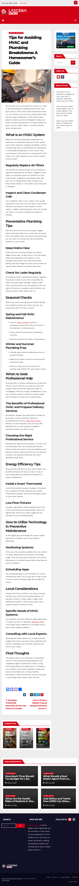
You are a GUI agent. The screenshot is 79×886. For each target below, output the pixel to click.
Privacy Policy (73, 882)
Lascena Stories (10, 773)
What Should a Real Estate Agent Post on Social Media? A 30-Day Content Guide (57, 780)
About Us (55, 877)
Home (48, 877)
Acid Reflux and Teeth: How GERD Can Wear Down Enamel (57, 801)
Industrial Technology (16, 32)
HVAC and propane (33, 421)
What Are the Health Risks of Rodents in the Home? (64, 123)
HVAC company (23, 322)
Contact (74, 877)
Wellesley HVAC (38, 622)
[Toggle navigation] (75, 20)
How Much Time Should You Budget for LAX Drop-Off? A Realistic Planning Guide (65, 96)
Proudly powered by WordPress (12, 878)
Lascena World (34, 825)
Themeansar (5, 880)
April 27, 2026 (12, 782)
